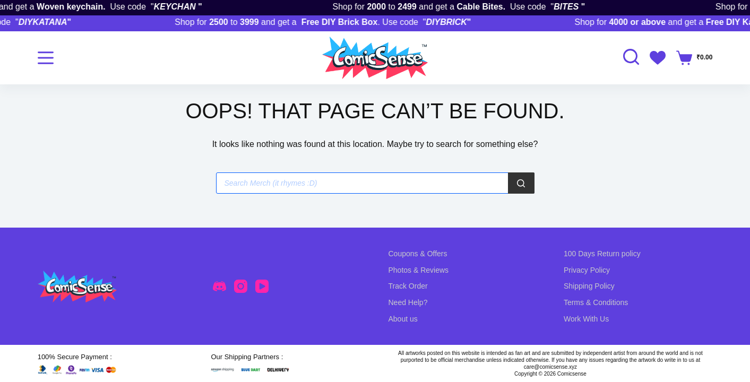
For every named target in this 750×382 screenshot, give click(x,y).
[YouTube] (262, 286)
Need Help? (408, 302)
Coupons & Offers (418, 253)
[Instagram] (240, 286)
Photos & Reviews (419, 270)
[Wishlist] (658, 58)
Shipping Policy (589, 286)
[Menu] (46, 58)
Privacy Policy (587, 270)
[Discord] (219, 286)
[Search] (521, 183)
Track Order (408, 286)
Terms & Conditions (596, 302)
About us (403, 319)
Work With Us (586, 319)
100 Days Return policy (602, 253)
